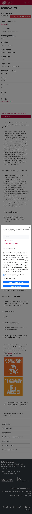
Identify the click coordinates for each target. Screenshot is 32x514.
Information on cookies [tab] (11, 244)
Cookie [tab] (7, 237)
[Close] (29, 227)
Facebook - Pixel (10, 278)
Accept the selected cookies (16, 282)
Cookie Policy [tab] (9, 240)
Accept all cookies (16, 286)
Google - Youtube (19, 275)
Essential (8, 275)
